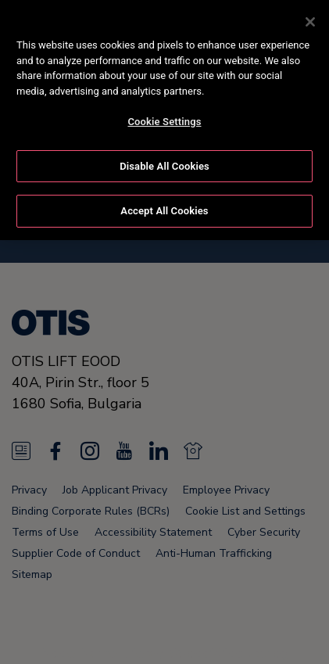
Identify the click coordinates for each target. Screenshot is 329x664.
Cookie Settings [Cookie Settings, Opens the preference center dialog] (164, 118)
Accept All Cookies (164, 208)
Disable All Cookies (164, 163)
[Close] (310, 19)
